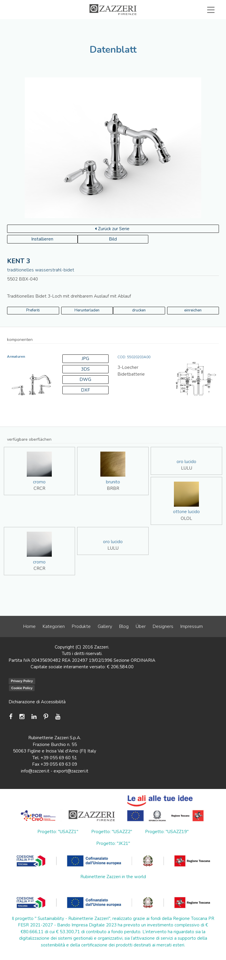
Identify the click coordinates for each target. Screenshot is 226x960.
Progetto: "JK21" (113, 843)
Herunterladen (86, 310)
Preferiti (33, 310)
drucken (139, 310)
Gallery (105, 626)
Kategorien (54, 626)
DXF (85, 390)
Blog (124, 626)
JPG (85, 359)
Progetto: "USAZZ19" (167, 832)
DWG (85, 379)
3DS (85, 369)
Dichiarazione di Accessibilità (37, 702)
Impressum (191, 626)
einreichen (193, 310)
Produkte (81, 626)
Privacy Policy (22, 681)
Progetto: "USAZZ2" (111, 832)
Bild (113, 239)
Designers (163, 626)
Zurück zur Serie (112, 229)
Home (29, 626)
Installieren (42, 239)
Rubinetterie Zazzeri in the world (113, 877)
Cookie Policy (21, 688)
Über (141, 626)
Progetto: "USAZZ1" (57, 832)
